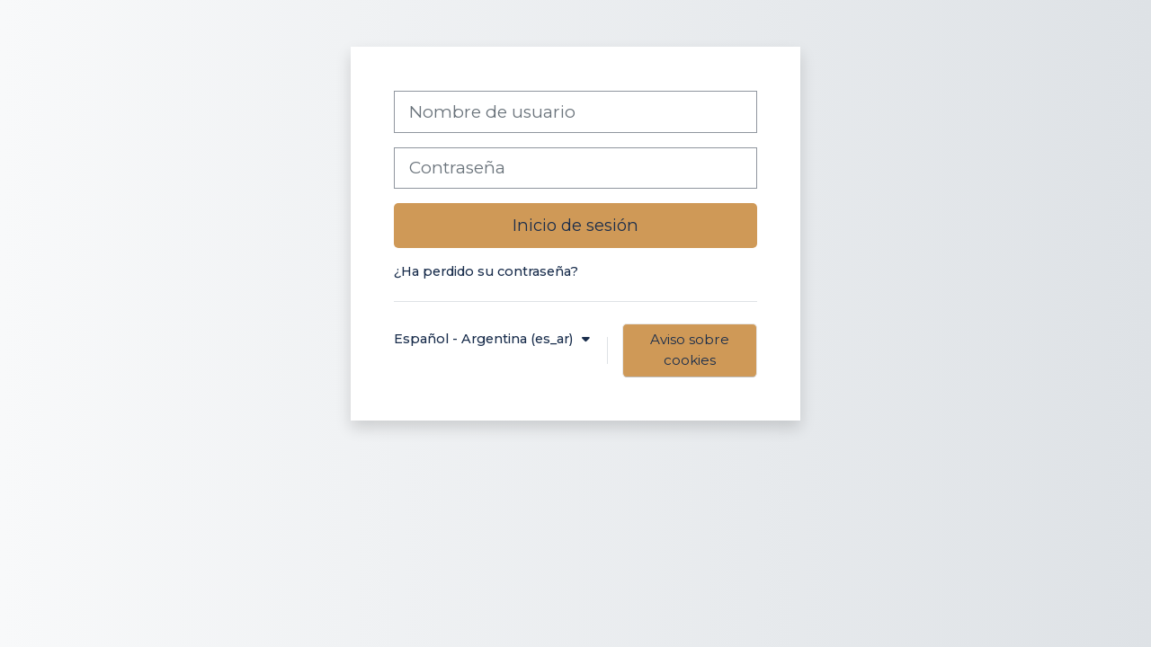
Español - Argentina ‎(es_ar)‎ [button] (485, 339)
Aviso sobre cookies (689, 349)
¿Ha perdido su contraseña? (486, 271)
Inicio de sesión (575, 225)
